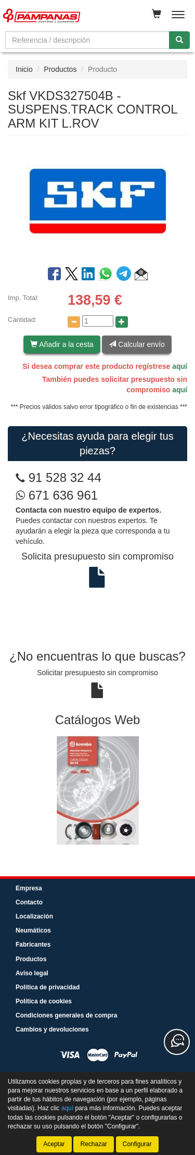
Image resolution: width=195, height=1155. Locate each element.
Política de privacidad (48, 987)
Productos (60, 69)
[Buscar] (179, 40)
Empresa (29, 888)
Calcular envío (136, 344)
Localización (34, 916)
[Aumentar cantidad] (121, 322)
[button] (141, 275)
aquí (179, 366)
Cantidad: (22, 320)
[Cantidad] (97, 321)
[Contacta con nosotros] (177, 1042)
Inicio (24, 69)
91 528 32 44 (65, 477)
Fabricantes (33, 944)
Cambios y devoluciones (52, 1029)
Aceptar (53, 1144)
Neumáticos (33, 930)
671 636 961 (57, 495)
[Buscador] (87, 40)
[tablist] (97, 790)
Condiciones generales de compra (66, 1015)
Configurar (137, 1144)
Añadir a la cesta (61, 344)
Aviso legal (32, 973)
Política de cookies (44, 1001)
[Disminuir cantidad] (74, 322)
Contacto (29, 902)
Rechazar (93, 1144)
